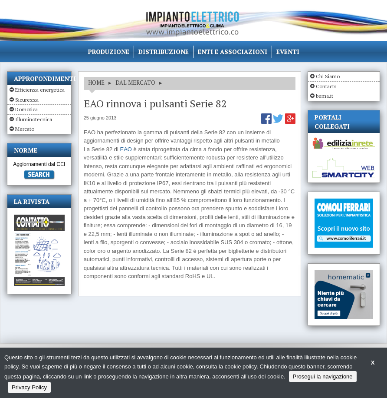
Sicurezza (27, 99)
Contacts (326, 86)
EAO (125, 149)
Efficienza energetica (40, 89)
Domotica (26, 109)
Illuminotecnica (33, 119)
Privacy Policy (29, 387)
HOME (96, 82)
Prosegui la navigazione (323, 376)
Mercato (24, 129)
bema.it (324, 96)
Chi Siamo (328, 76)
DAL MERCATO (135, 82)
